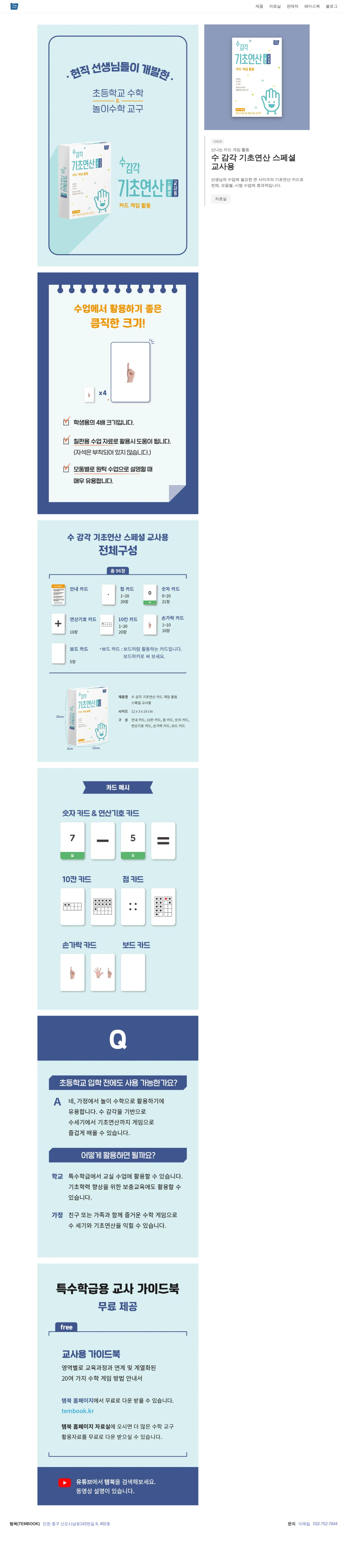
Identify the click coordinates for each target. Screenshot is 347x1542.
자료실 (275, 6)
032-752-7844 (325, 1524)
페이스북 (312, 6)
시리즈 (217, 141)
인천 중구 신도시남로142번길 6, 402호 (76, 1524)
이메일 (304, 1524)
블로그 (331, 6)
